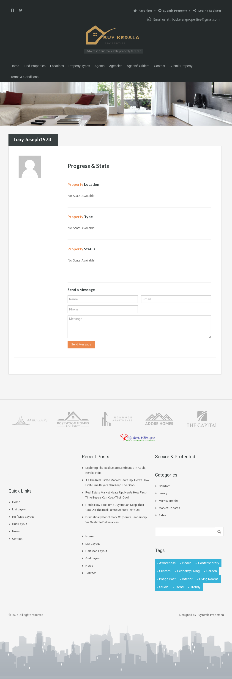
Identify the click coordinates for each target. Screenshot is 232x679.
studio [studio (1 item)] (164, 587)
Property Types (79, 66)
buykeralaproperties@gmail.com (196, 19)
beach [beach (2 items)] (186, 563)
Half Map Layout (23, 516)
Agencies (115, 66)
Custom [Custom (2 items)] (165, 571)
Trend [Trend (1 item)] (179, 587)
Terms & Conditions (24, 77)
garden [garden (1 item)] (211, 571)
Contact (159, 66)
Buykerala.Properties (210, 615)
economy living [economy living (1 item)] (188, 571)
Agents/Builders (138, 66)
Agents (100, 66)
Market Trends (168, 500)
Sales (162, 515)
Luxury (163, 493)
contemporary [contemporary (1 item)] (208, 563)
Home (15, 66)
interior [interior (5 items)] (187, 579)
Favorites (143, 11)
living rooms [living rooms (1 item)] (208, 579)
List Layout (19, 509)
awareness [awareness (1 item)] (167, 563)
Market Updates (169, 508)
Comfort (164, 486)
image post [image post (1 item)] (167, 579)
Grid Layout (19, 524)
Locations (57, 66)
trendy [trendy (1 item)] (195, 587)
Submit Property (172, 11)
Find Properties (35, 66)
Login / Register (207, 11)
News (16, 531)
